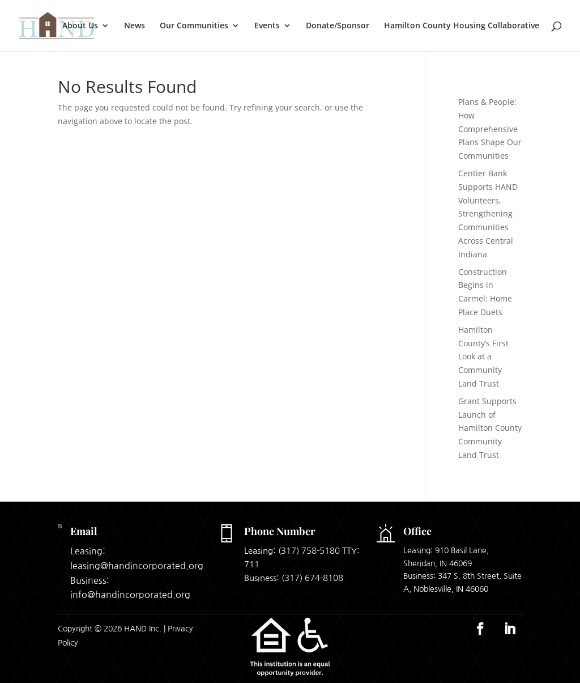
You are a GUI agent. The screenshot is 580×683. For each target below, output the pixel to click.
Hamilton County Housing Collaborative (461, 26)
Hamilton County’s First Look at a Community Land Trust (483, 356)
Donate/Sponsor (337, 26)
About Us (80, 26)
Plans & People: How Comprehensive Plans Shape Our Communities (490, 128)
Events (267, 26)
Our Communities (194, 26)
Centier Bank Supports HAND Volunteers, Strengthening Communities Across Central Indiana (488, 214)
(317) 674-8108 (312, 578)
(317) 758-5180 (309, 550)
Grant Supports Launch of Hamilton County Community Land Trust (490, 428)
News (134, 26)
